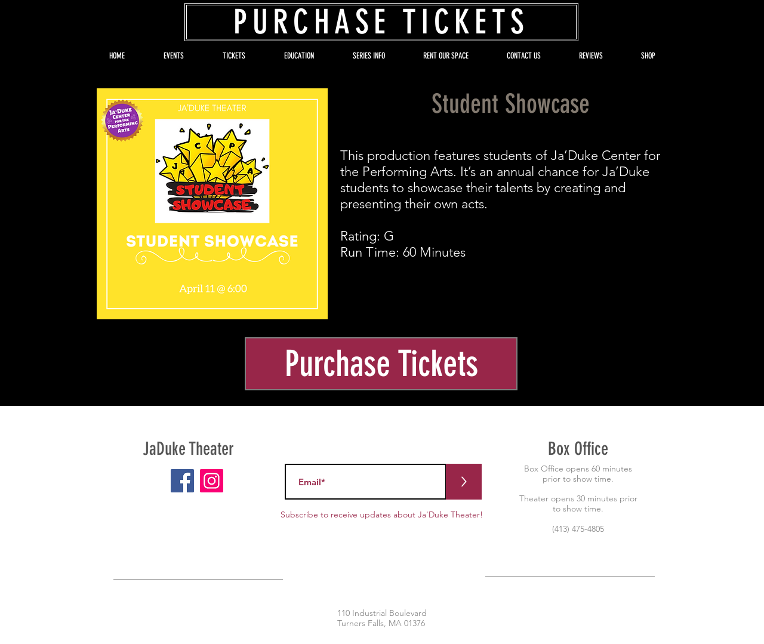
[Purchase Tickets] (381, 363)
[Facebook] (182, 480)
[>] (464, 482)
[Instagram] (211, 480)
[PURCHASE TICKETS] (381, 22)
